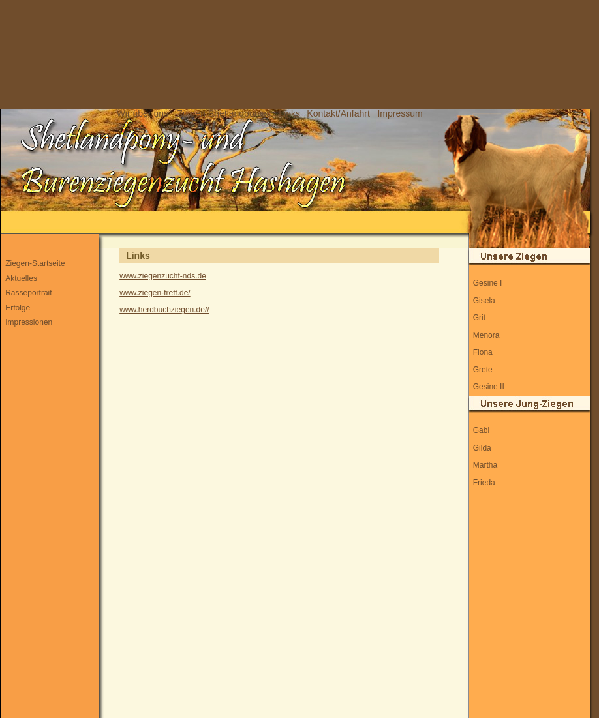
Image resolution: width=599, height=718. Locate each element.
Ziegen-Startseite (35, 263)
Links (289, 113)
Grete (483, 369)
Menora (486, 335)
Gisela (484, 300)
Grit (479, 317)
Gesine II (488, 386)
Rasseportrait (28, 292)
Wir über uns (142, 113)
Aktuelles (21, 278)
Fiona (483, 352)
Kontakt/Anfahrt (338, 113)
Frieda (484, 482)
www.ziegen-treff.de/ (155, 292)
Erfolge (17, 307)
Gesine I (487, 283)
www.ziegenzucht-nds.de (162, 275)
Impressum (399, 113)
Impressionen (28, 322)
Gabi (481, 430)
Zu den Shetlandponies (224, 113)
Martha (485, 465)
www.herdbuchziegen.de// (164, 309)
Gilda (482, 448)
